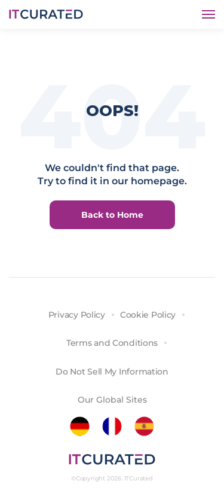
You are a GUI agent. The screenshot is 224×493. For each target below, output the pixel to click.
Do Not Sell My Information (112, 371)
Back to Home (112, 214)
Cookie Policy (148, 314)
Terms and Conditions (112, 342)
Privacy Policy (76, 314)
